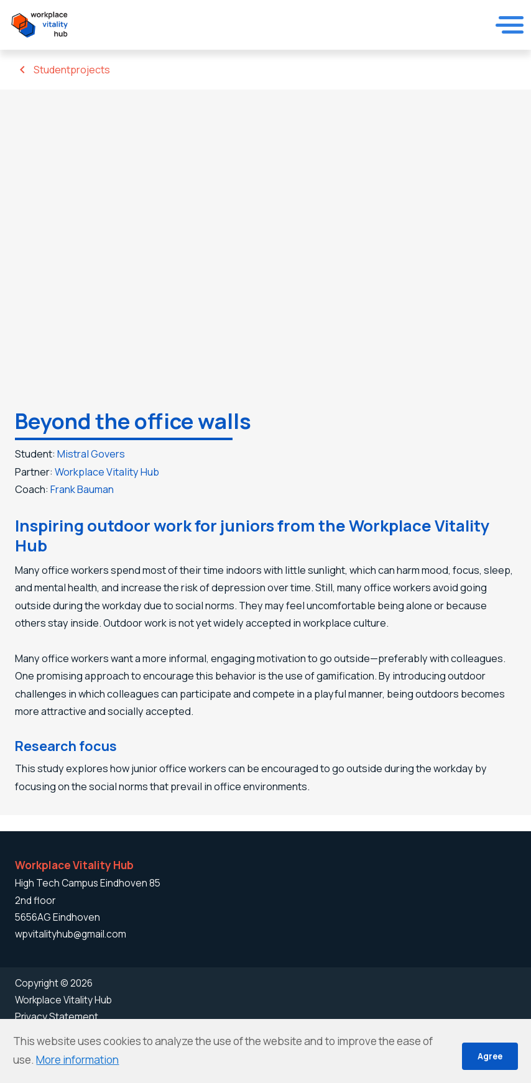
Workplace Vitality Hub (110, 473)
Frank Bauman (87, 492)
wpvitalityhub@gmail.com (70, 934)
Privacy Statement (56, 1016)
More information (77, 1060)
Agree (490, 1056)
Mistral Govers (95, 454)
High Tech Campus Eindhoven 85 (87, 883)
